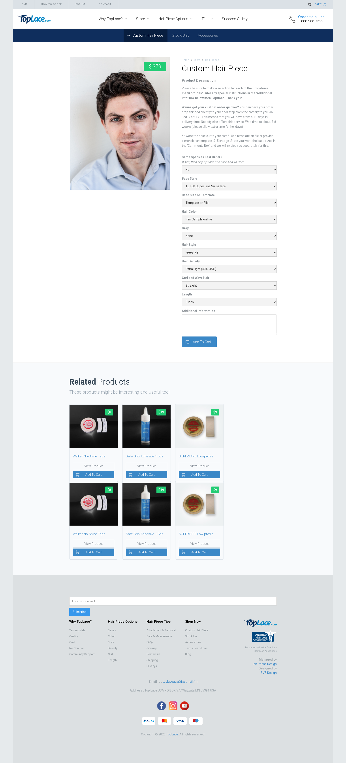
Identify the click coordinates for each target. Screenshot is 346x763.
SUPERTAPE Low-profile (196, 456)
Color (111, 636)
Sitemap (152, 648)
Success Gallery (235, 19)
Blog (188, 654)
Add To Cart (93, 474)
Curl (110, 654)
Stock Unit (180, 35)
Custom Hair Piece (147, 35)
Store (197, 60)
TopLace (172, 734)
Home (24, 4)
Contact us (153, 654)
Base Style (189, 178)
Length (187, 294)
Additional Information (198, 311)
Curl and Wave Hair (195, 278)
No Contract (77, 648)
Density (112, 648)
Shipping (152, 660)
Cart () (320, 4)
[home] (32, 18)
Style (111, 642)
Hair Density (191, 261)
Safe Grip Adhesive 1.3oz (144, 456)
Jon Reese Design (264, 664)
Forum (80, 4)
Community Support (82, 654)
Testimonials (77, 630)
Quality (73, 636)
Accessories (208, 35)
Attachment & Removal (161, 630)
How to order (51, 4)
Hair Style (189, 244)
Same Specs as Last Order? (202, 157)
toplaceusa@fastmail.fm (180, 681)
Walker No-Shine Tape (89, 456)
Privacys (152, 666)
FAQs (150, 642)
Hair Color (189, 211)
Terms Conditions (196, 648)
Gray (185, 228)
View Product (93, 466)
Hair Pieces (212, 60)
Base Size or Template (198, 195)
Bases (112, 630)
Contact (105, 4)
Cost (72, 642)
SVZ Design (269, 673)
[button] (113, 18)
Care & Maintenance (159, 636)
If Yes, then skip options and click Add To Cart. (213, 162)
